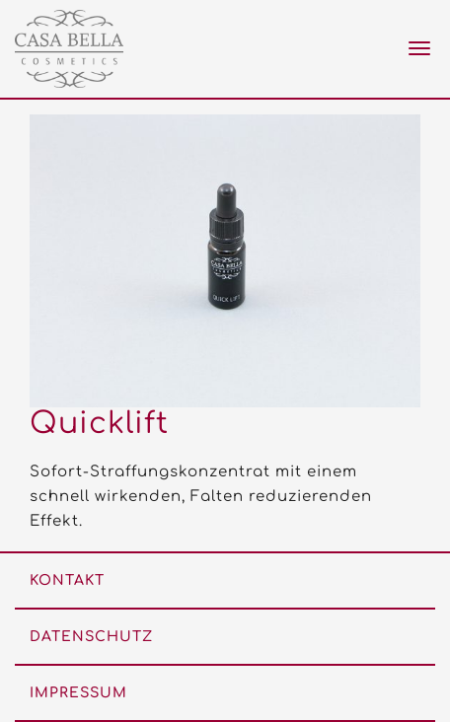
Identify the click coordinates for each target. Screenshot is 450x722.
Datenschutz (91, 636)
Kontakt (67, 580)
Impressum (78, 693)
